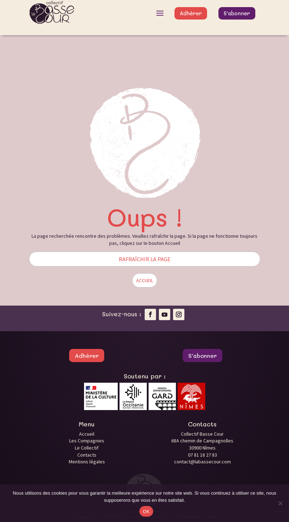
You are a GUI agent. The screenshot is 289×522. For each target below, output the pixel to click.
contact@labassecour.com (202, 461)
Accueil (86, 434)
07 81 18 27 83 (202, 455)
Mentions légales (87, 461)
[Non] (280, 503)
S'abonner (237, 13)
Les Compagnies (86, 440)
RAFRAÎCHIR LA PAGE (145, 259)
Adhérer (191, 13)
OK (146, 511)
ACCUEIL (144, 280)
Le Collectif (87, 448)
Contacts (86, 455)
